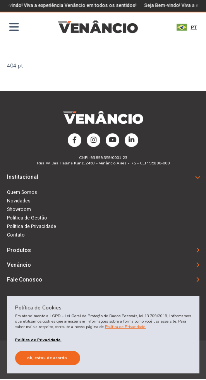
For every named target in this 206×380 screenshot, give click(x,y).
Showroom (19, 209)
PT (187, 27)
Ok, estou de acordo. (47, 358)
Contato (16, 235)
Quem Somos (22, 192)
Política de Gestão (27, 218)
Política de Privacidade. (125, 327)
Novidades (19, 201)
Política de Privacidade (31, 227)
